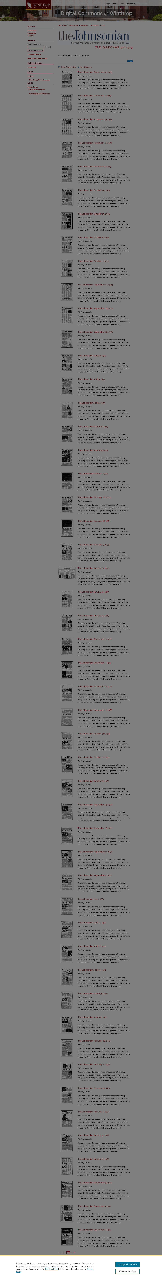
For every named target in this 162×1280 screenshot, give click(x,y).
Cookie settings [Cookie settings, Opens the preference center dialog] (127, 1271)
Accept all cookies (127, 1264)
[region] (81, 1267)
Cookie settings (51, 1269)
